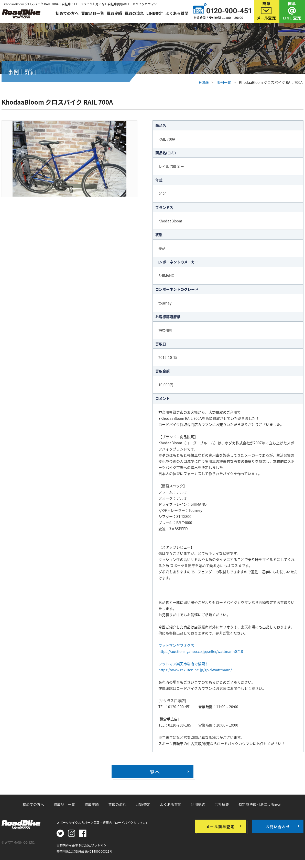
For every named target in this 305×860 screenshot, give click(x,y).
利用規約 (198, 804)
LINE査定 (154, 13)
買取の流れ (134, 13)
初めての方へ (67, 13)
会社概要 (222, 804)
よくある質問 (176, 13)
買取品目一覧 (92, 13)
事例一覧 (224, 82)
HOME (204, 82)
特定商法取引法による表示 (259, 804)
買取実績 (114, 13)
